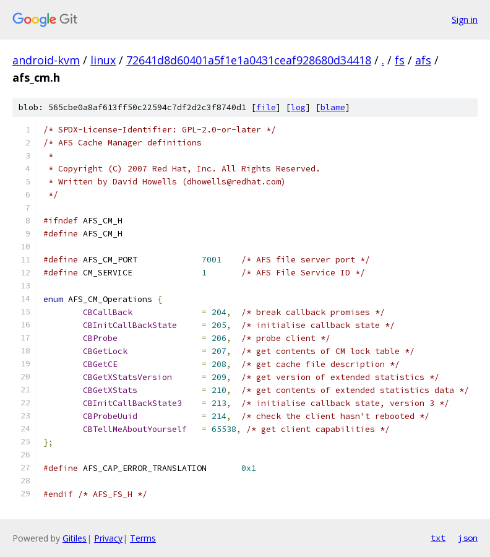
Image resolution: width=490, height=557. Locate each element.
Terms (143, 538)
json (468, 537)
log (298, 107)
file (266, 107)
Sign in (465, 19)
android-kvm (46, 60)
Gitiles (74, 538)
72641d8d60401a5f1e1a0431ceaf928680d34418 (248, 60)
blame (332, 107)
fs (400, 60)
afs (423, 60)
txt (438, 537)
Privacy (108, 538)
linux (103, 60)
